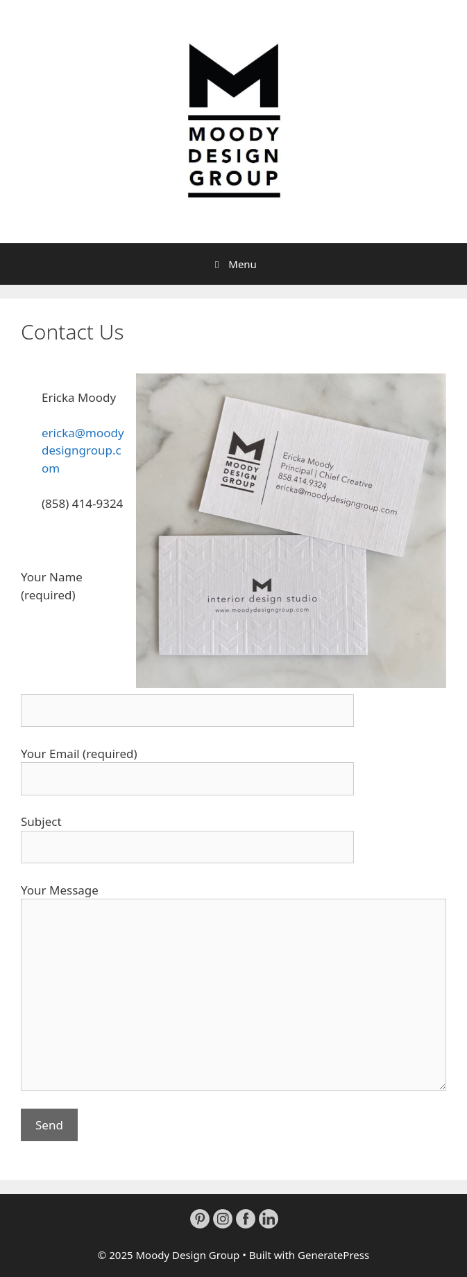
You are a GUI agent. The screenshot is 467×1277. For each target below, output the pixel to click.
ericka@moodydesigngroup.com (83, 450)
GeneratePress (333, 1255)
